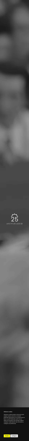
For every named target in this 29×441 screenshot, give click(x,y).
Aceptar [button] (7, 435)
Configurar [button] (14, 435)
